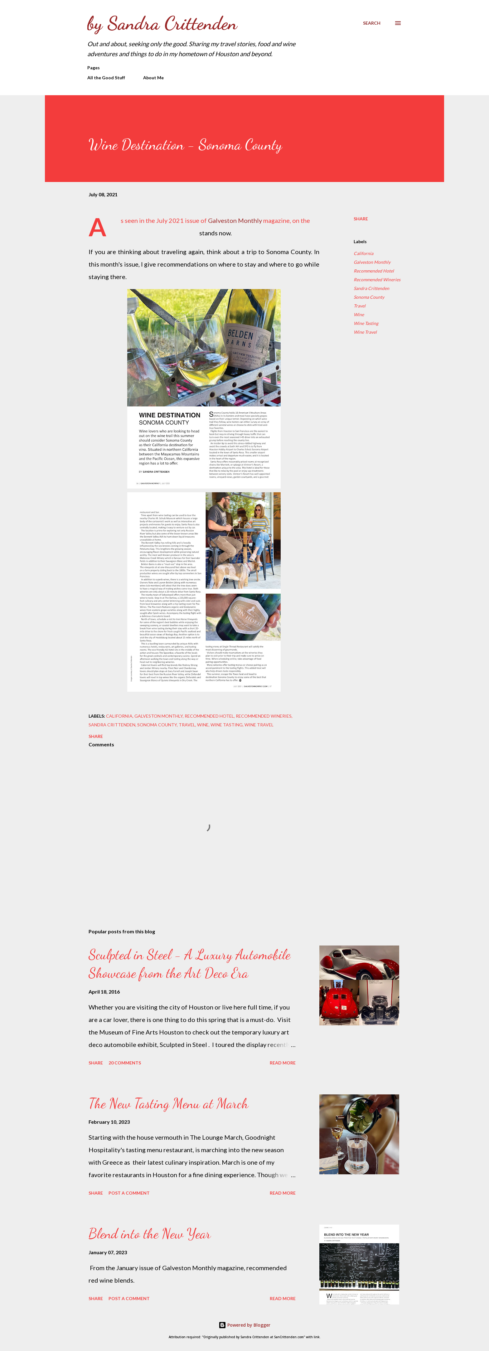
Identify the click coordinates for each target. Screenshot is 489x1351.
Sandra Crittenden (371, 288)
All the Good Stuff (106, 77)
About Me (153, 77)
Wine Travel (365, 332)
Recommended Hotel (374, 270)
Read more (283, 1062)
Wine (359, 314)
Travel (360, 305)
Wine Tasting (366, 323)
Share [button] (361, 218)
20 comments (125, 1062)
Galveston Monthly (235, 220)
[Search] (371, 23)
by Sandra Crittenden (162, 23)
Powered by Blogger (244, 1325)
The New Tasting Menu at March (168, 1103)
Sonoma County (369, 297)
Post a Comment (129, 1193)
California (363, 253)
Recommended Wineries (377, 279)
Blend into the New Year (150, 1234)
